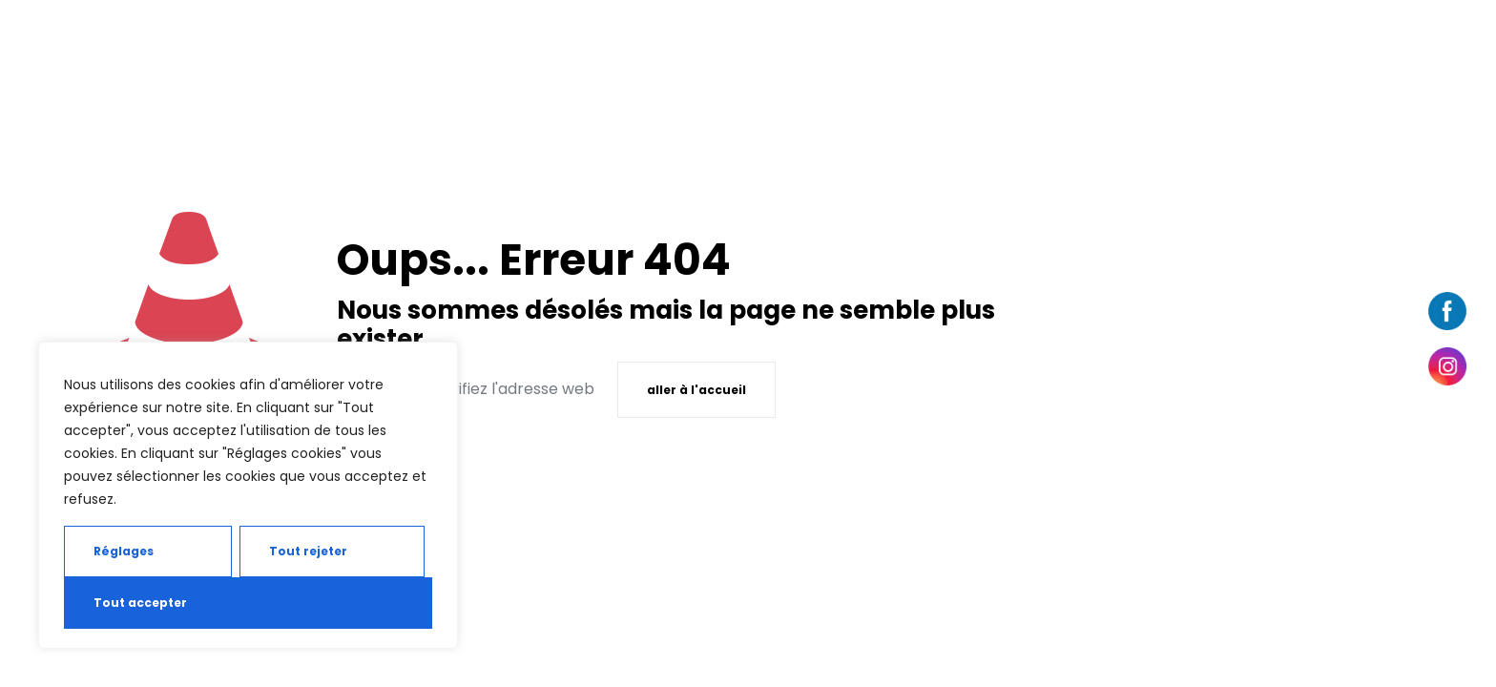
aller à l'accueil (696, 390)
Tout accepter (140, 602)
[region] (248, 495)
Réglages (124, 551)
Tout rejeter (308, 551)
